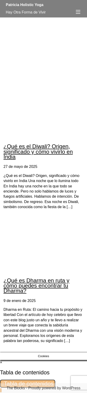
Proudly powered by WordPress (54, 388)
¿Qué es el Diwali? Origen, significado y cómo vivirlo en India (38, 151)
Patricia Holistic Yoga (24, 5)
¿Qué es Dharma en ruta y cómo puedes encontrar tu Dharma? (36, 285)
